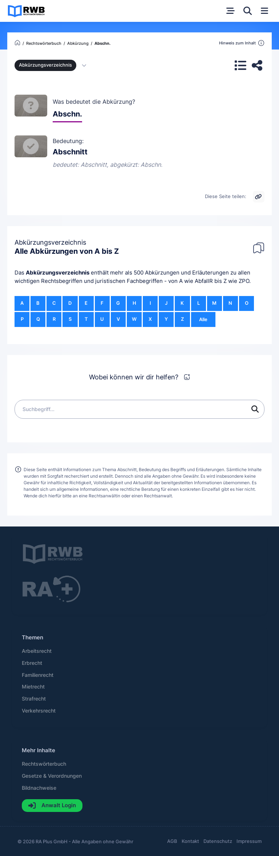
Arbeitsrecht (37, 651)
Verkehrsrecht (39, 711)
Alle (203, 319)
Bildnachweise (39, 788)
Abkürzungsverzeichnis (57, 272)
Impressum (249, 841)
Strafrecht (34, 699)
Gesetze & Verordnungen (52, 776)
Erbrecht (32, 663)
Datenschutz (217, 841)
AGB (172, 841)
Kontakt (190, 841)
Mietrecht (33, 687)
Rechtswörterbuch (44, 764)
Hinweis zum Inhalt (241, 43)
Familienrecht (37, 675)
